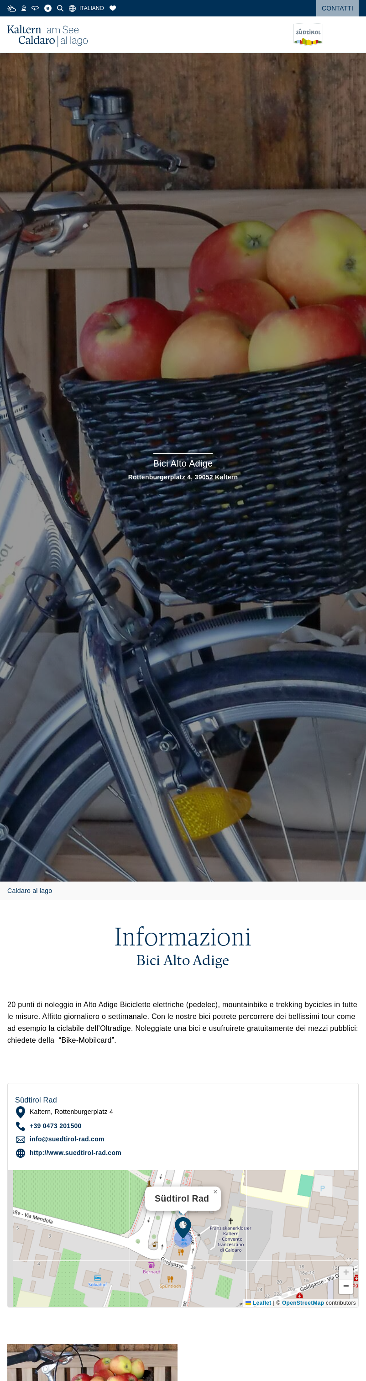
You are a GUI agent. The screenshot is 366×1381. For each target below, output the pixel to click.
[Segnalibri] (113, 8)
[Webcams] (23, 8)
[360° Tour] (35, 8)
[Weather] (11, 8)
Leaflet (258, 1303)
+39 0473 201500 (56, 1125)
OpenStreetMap (303, 1303)
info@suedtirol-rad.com (67, 1139)
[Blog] (48, 8)
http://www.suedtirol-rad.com (75, 1152)
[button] (183, 1228)
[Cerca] (60, 8)
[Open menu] (352, 34)
